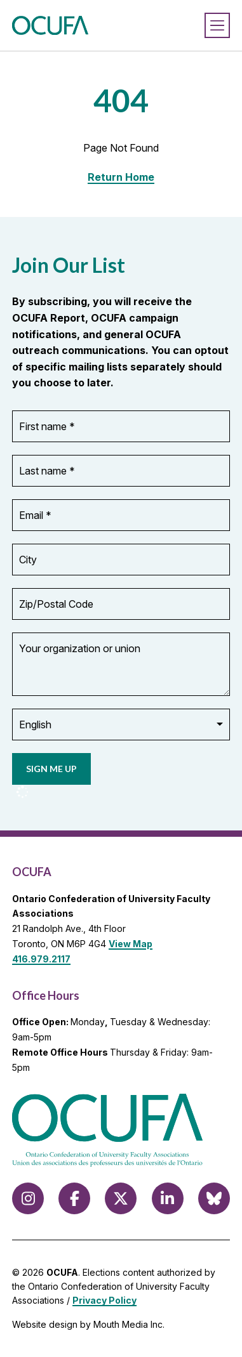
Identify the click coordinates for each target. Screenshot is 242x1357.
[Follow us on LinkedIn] (168, 1198)
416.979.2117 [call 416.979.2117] (41, 959)
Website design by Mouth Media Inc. (88, 1324)
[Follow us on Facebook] (74, 1198)
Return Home (121, 177)
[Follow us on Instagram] (28, 1198)
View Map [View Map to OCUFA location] (130, 943)
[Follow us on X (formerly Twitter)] (121, 1198)
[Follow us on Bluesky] (214, 1198)
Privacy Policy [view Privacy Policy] (104, 1300)
